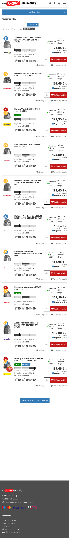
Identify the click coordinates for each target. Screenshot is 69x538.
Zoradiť (33, 24)
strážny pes (41, 65)
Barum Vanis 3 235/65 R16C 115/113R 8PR (27, 110)
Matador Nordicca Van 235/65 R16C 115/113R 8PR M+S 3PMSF (28, 217)
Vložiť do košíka (58, 59)
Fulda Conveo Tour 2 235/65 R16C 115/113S (27, 145)
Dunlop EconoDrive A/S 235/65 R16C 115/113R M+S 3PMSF (28, 359)
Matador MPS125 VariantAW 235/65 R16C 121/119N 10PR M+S (27, 182)
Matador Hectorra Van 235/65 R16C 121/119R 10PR (28, 74)
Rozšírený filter (34, 12)
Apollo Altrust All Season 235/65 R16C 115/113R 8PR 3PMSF (26, 325)
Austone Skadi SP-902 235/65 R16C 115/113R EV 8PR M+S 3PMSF (27, 39)
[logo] (20, 3)
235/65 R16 (28, 29)
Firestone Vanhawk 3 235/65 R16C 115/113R (27, 288)
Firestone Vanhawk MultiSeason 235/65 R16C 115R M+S (28, 253)
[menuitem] (34, 520)
